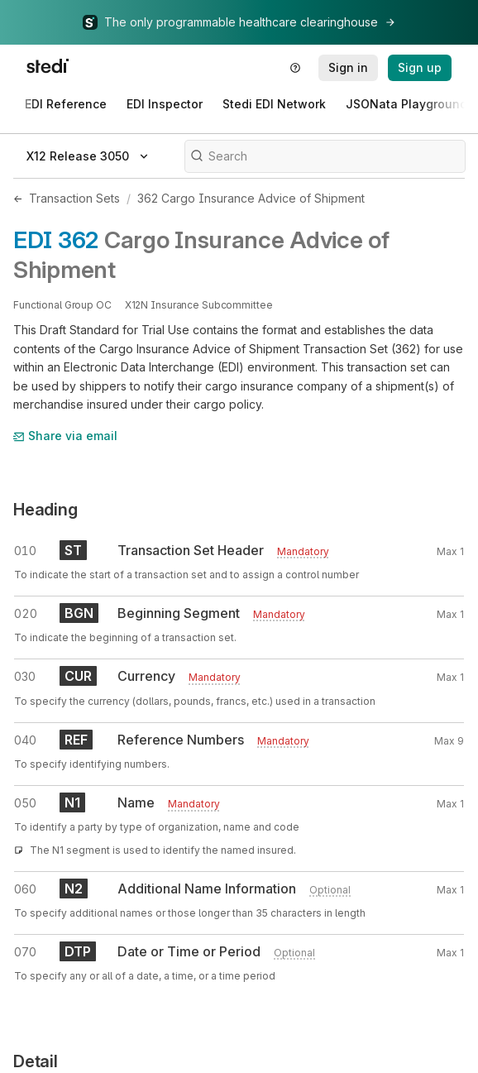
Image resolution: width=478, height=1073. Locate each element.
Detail (35, 1061)
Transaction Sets (74, 198)
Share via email (65, 436)
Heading (45, 510)
